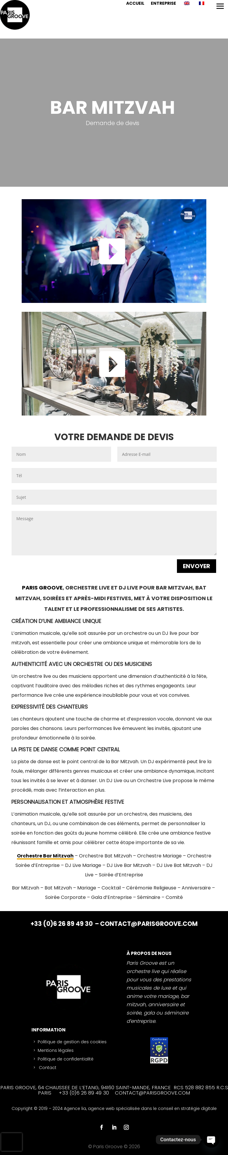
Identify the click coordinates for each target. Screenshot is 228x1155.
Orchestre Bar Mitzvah (45, 855)
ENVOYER (196, 566)
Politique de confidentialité (66, 1059)
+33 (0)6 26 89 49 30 (62, 923)
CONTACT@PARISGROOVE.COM (149, 923)
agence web (102, 1108)
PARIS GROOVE (42, 587)
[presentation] (11, 1142)
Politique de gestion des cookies (72, 1042)
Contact (47, 1068)
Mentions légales (56, 1050)
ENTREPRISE (163, 3)
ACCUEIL (135, 3)
